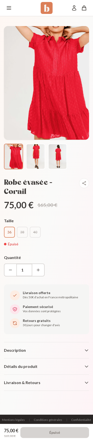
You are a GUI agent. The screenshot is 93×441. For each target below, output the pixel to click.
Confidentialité (81, 420)
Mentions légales (13, 420)
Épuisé (54, 432)
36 (9, 232)
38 (22, 232)
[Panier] (84, 8)
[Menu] (9, 8)
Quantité (12, 257)
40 (35, 232)
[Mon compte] (74, 8)
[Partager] (84, 183)
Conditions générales (48, 420)
